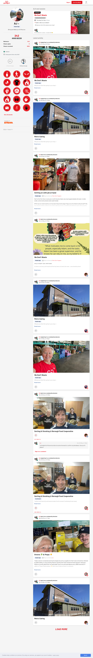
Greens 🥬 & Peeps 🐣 (43, 554)
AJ (39, 42)
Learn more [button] (56, 655)
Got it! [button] (85, 655)
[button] (86, 2)
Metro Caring (39, 136)
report (9, 129)
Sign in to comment (40, 451)
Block (4, 129)
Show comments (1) (37, 512)
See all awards (8, 114)
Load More (61, 629)
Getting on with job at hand (45, 193)
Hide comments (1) (37, 439)
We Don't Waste (40, 15)
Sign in (68, 2)
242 (28, 41)
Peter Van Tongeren (56, 196)
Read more (37, 87)
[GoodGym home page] (6, 2)
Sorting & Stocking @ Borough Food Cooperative (53, 431)
